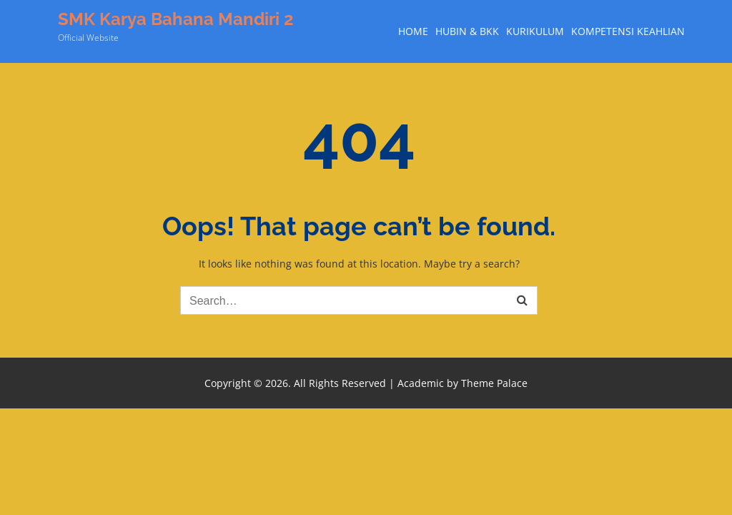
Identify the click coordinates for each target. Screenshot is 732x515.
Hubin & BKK (467, 31)
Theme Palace (494, 383)
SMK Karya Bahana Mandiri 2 (176, 19)
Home (413, 31)
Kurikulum (535, 31)
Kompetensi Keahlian (628, 31)
